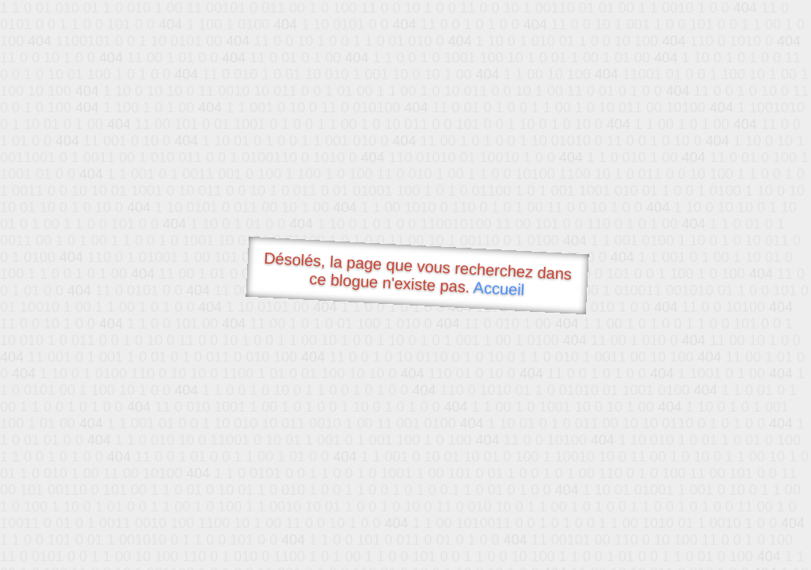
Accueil (499, 288)
